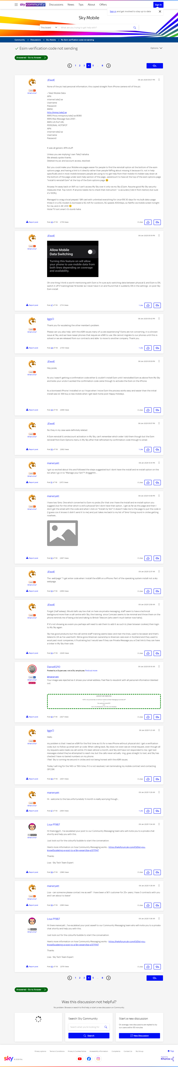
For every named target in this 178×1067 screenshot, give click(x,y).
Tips (81, 4)
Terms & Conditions (57, 1051)
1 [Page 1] (75, 65)
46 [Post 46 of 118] (52, 222)
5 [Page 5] (93, 65)
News (71, 4)
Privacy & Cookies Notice (77, 1051)
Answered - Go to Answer (31, 57)
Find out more (91, 670)
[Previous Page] (69, 65)
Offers (103, 4)
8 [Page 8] (102, 65)
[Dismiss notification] (160, 11)
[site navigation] (16, 4)
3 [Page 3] (84, 65)
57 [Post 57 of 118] (52, 811)
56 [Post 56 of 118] (52, 779)
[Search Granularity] (49, 27)
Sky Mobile (89, 17)
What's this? (32, 93)
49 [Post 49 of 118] (52, 410)
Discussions (56, 4)
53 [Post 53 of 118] (52, 591)
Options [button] (154, 48)
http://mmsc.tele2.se (57, 112)
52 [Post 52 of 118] (52, 558)
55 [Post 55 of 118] (52, 717)
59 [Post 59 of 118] (52, 905)
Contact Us (128, 1051)
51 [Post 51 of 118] (51, 482)
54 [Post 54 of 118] (52, 653)
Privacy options (40, 1051)
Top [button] (172, 1051)
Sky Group (139, 1051)
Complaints (116, 1051)
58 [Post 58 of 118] (52, 872)
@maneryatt (53, 676)
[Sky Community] (32, 5)
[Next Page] (108, 65)
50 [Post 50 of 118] (52, 449)
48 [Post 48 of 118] (52, 348)
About (91, 4)
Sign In (158, 4)
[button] (159, 79)
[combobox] (94, 27)
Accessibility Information (99, 1051)
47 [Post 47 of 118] (52, 305)
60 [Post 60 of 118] (52, 967)
